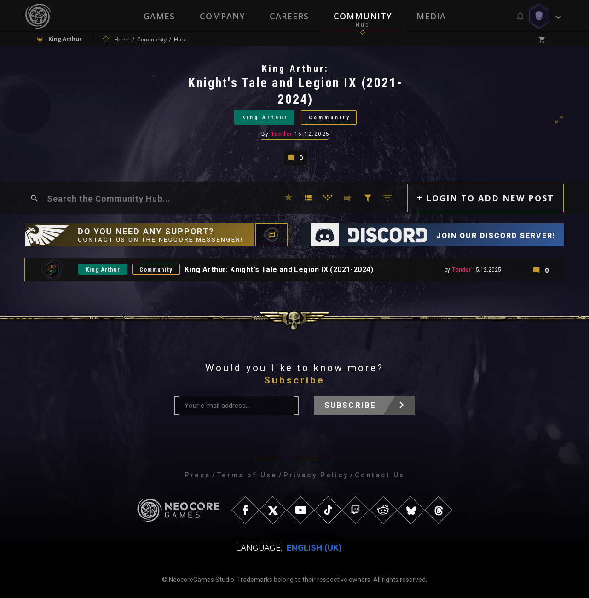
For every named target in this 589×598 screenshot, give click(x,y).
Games (159, 16)
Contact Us (379, 475)
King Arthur (265, 118)
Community (363, 16)
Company (222, 16)
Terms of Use (247, 475)
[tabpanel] (294, 114)
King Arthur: (295, 68)
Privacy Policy (315, 475)
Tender (282, 134)
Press (197, 475)
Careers (289, 16)
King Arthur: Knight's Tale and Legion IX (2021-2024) (279, 269)
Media (431, 16)
